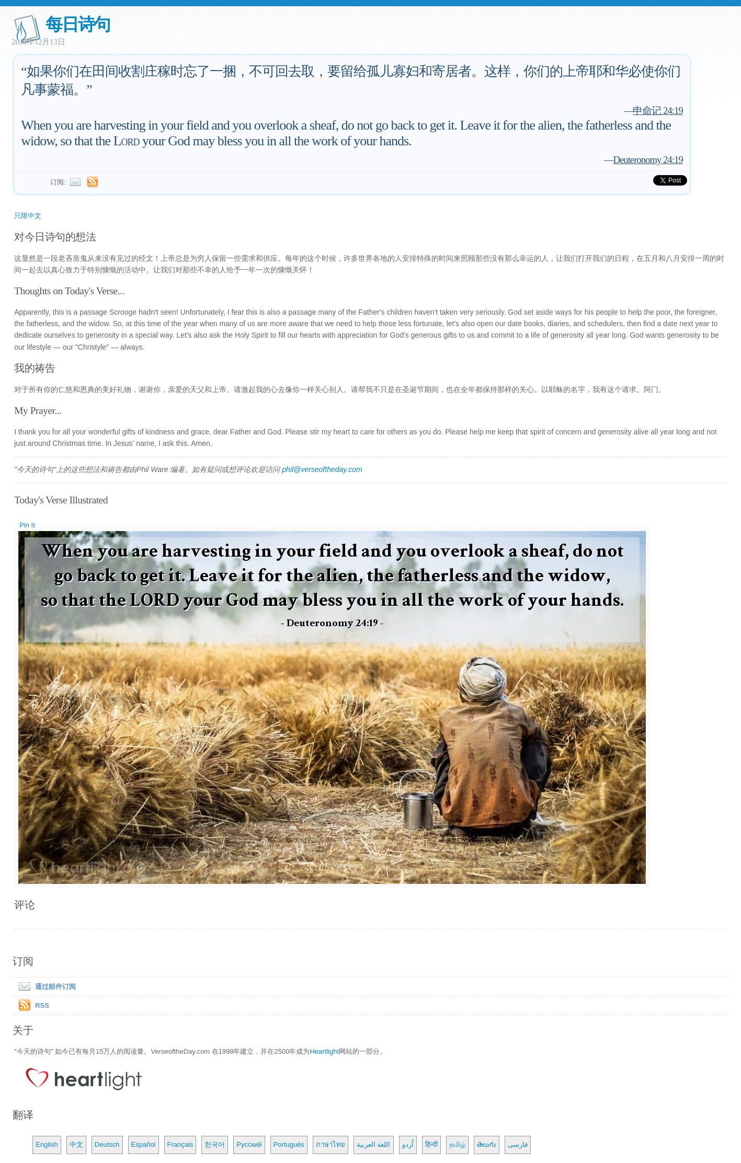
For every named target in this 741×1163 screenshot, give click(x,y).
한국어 (214, 1144)
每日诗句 (77, 24)
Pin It (27, 525)
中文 (76, 1144)
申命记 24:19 (657, 110)
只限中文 (27, 216)
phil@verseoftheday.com (322, 469)
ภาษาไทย (330, 1144)
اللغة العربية (374, 1144)
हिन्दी (431, 1144)
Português (288, 1144)
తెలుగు (486, 1144)
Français (180, 1144)
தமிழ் (457, 1144)
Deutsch (107, 1144)
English (47, 1144)
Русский (248, 1144)
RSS (42, 1005)
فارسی (518, 1144)
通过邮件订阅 (45, 987)
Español (143, 1144)
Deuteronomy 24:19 (647, 159)
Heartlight (324, 1051)
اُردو (408, 1144)
